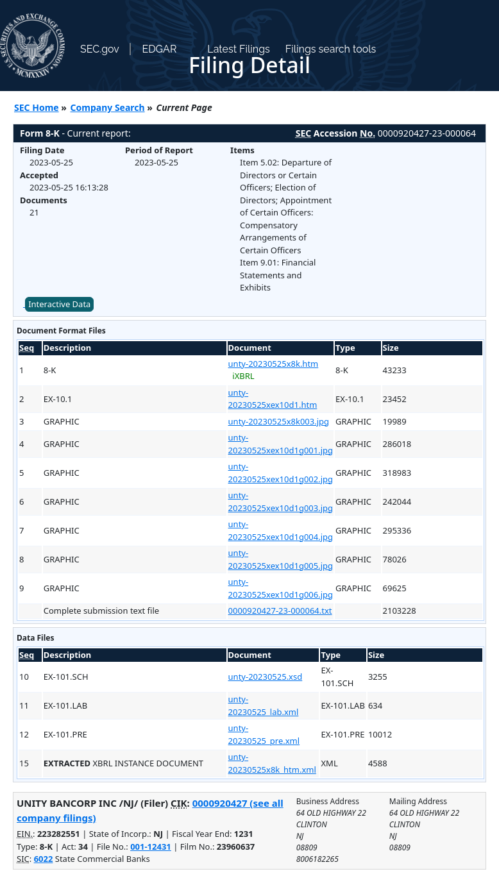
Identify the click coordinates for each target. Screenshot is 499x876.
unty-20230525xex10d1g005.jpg (281, 559)
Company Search (108, 107)
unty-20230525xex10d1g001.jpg (281, 444)
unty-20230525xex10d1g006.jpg (281, 588)
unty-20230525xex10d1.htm (272, 399)
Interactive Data (59, 304)
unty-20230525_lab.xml (263, 705)
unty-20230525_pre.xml (264, 734)
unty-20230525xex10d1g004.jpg (281, 530)
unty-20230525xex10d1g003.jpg (281, 501)
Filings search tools (330, 49)
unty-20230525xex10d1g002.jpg (281, 472)
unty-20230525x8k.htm (273, 363)
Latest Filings (238, 49)
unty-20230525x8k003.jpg (278, 421)
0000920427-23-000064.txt (280, 610)
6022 (43, 858)
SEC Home (36, 107)
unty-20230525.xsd (265, 676)
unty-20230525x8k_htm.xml (272, 763)
